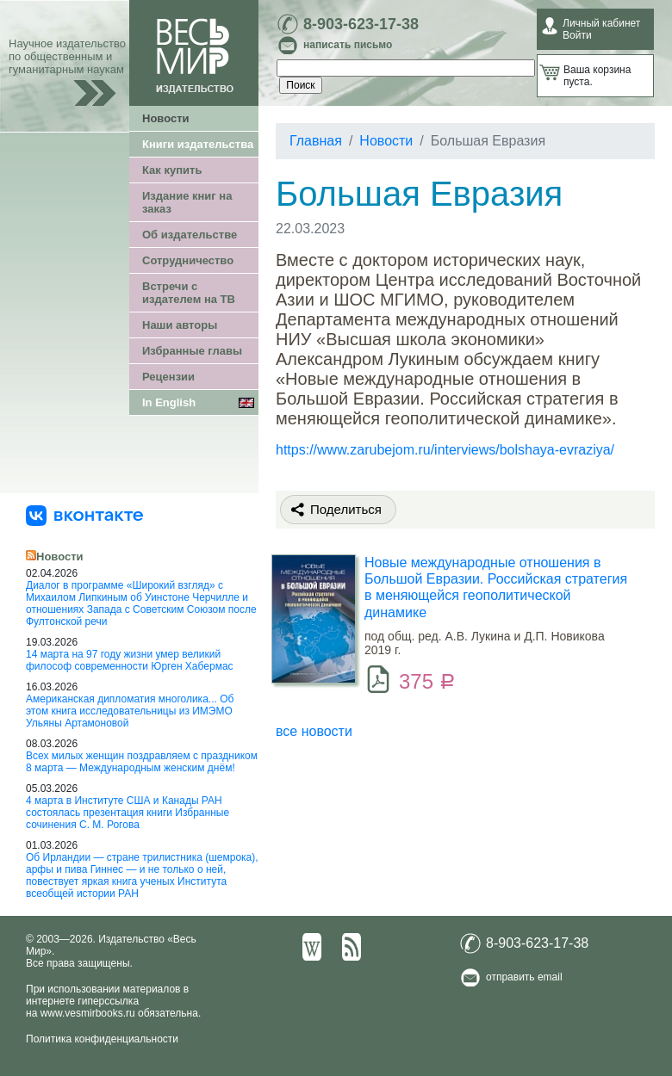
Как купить (172, 170)
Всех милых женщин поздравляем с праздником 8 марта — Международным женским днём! (142, 762)
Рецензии (168, 376)
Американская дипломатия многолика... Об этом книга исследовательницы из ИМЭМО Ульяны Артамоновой (129, 711)
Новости (166, 118)
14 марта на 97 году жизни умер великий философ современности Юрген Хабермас (129, 660)
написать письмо (347, 45)
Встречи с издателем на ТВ (188, 293)
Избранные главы (192, 350)
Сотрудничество (187, 260)
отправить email (524, 977)
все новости (314, 731)
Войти (577, 35)
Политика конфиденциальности (102, 1039)
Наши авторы (179, 324)
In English (169, 402)
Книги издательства (197, 144)
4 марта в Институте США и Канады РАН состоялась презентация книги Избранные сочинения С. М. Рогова (127, 813)
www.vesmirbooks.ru (87, 1013)
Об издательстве (189, 234)
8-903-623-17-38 (361, 24)
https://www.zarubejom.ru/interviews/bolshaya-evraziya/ (445, 449)
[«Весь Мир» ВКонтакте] (84, 515)
